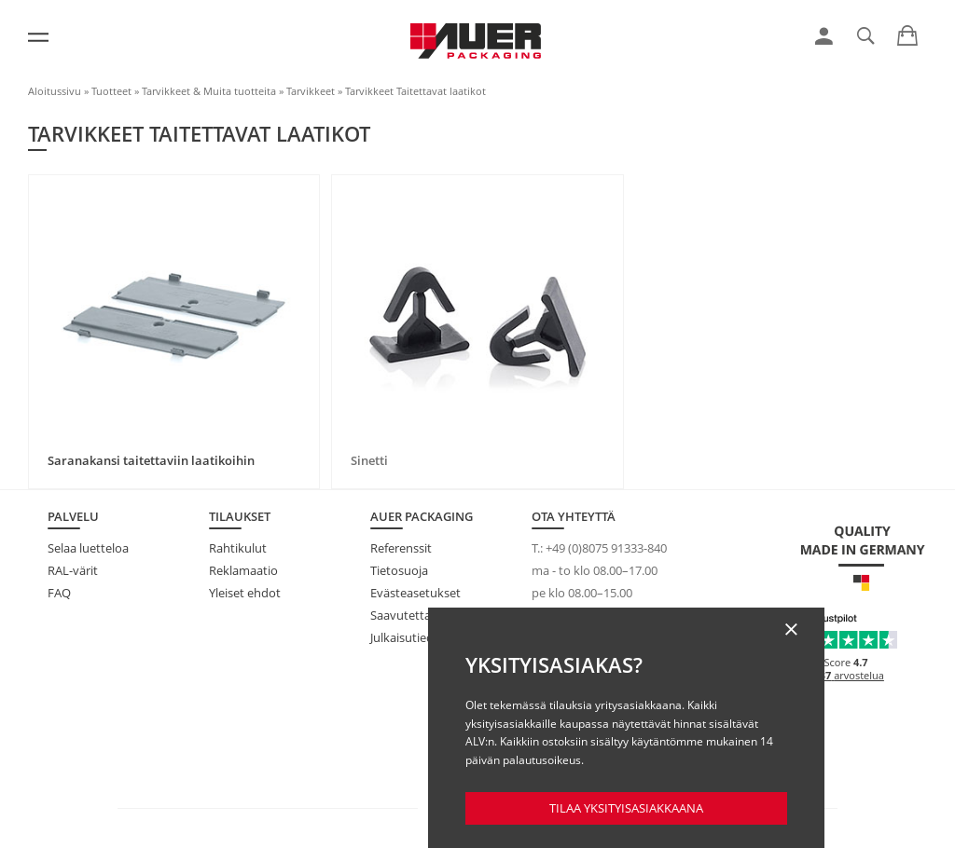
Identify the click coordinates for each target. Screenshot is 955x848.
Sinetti (369, 460)
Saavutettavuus (414, 615)
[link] (824, 36)
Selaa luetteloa (88, 548)
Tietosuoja (399, 570)
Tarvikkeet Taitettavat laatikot (415, 91)
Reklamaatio (243, 570)
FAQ (59, 592)
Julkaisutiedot (408, 637)
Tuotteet (111, 91)
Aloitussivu (54, 91)
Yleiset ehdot (245, 592)
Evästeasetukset (415, 592)
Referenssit (401, 548)
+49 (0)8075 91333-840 (606, 548)
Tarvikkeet (310, 91)
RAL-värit (73, 570)
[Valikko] (38, 37)
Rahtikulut (238, 548)
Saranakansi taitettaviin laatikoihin (151, 460)
